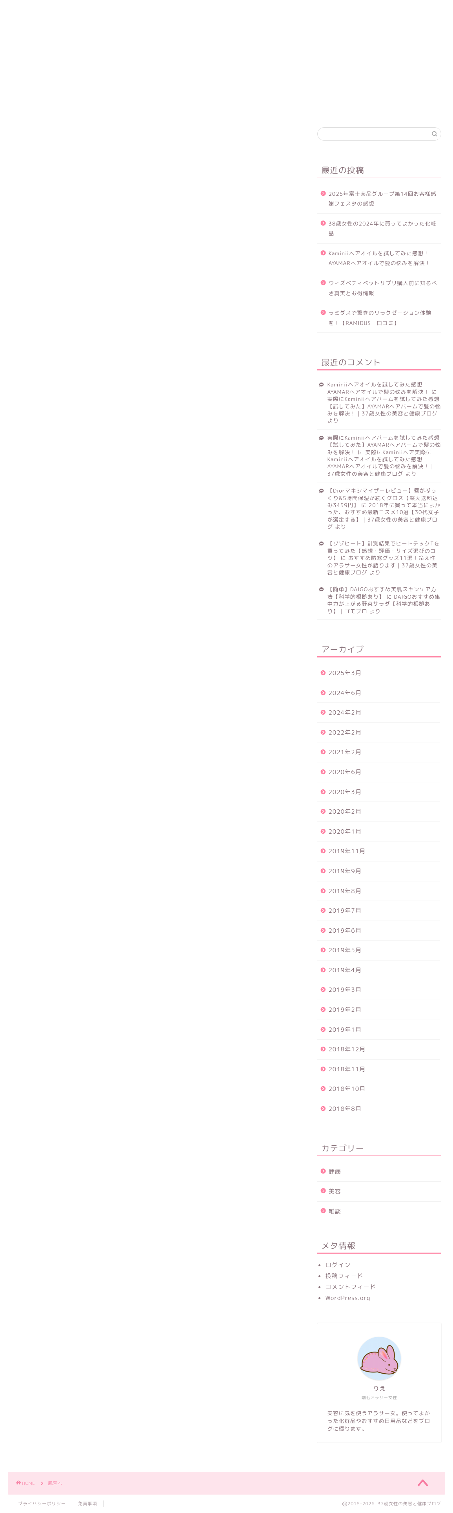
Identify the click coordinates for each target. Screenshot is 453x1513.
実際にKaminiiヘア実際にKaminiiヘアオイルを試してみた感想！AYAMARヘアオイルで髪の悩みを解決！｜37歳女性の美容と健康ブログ (381, 462)
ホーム (27, 10)
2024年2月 (344, 712)
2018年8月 (344, 1109)
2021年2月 (344, 752)
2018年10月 (347, 1089)
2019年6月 (344, 930)
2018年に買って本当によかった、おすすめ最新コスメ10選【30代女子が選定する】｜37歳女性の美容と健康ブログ (383, 515)
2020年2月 (344, 811)
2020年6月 (344, 772)
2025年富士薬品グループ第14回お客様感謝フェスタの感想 (382, 199)
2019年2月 (344, 1010)
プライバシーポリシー (42, 1503)
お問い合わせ (140, 11)
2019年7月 (344, 910)
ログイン (338, 1265)
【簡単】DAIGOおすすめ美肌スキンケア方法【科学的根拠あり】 (382, 592)
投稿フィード (344, 1276)
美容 (93, 10)
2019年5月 (344, 950)
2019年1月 (344, 1030)
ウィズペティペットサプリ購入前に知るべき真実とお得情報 (382, 288)
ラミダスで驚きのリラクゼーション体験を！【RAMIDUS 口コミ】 (379, 318)
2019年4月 (344, 970)
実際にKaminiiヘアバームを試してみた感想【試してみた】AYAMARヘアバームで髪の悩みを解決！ (384, 445)
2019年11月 (347, 851)
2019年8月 (344, 891)
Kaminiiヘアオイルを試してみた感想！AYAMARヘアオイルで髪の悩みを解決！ (379, 258)
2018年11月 (347, 1069)
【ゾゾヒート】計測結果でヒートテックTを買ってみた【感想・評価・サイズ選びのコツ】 (383, 551)
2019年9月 (344, 871)
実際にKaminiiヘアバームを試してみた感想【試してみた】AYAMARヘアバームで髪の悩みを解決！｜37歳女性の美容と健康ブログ (384, 406)
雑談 (334, 1211)
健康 (62, 10)
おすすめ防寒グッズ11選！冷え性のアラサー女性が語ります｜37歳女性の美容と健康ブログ (382, 565)
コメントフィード (350, 1287)
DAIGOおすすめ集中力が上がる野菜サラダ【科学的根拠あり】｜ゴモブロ (383, 604)
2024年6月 (344, 693)
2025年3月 (344, 673)
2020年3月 (344, 792)
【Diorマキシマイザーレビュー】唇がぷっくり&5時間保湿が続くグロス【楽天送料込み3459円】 (382, 498)
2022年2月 (344, 732)
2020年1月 (344, 831)
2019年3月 (344, 990)
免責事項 (87, 1503)
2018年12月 (347, 1049)
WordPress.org (347, 1298)
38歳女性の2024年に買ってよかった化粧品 (382, 228)
